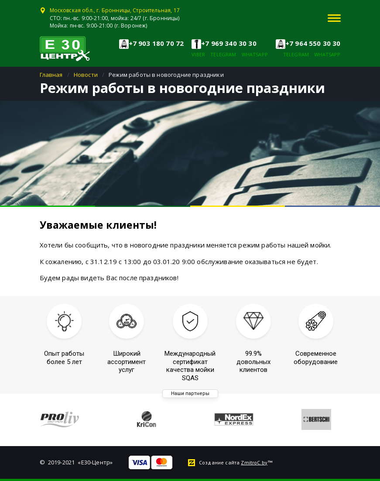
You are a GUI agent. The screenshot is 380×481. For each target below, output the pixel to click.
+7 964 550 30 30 (313, 43)
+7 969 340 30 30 (229, 43)
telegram (223, 54)
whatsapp (255, 54)
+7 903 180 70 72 (156, 43)
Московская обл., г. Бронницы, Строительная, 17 (115, 10)
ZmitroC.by (254, 462)
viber (198, 54)
